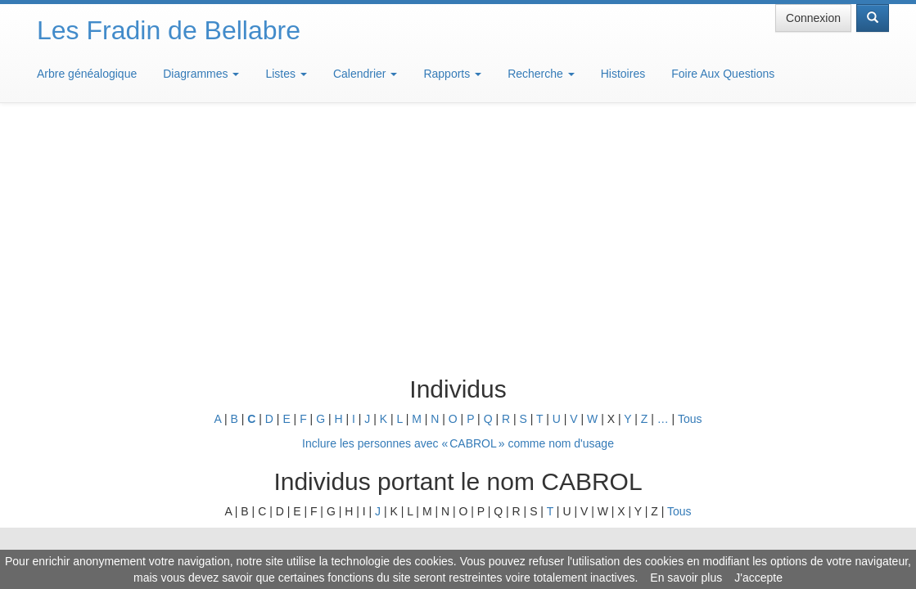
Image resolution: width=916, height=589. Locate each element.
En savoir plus (686, 577)
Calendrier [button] (365, 73)
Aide (461, 539)
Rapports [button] (452, 73)
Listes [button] (285, 73)
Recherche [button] (541, 73)
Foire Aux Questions (722, 73)
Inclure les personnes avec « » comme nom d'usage (458, 202)
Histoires (623, 73)
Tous (690, 178)
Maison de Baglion (531, 539)
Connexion (813, 18)
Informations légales (389, 539)
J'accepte (758, 577)
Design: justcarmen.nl (840, 495)
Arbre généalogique (87, 73)
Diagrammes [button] (201, 73)
